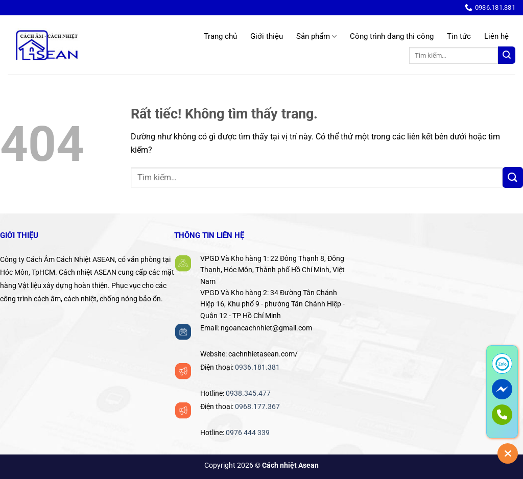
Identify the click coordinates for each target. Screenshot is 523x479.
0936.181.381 (257, 367)
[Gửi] (506, 55)
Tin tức (459, 36)
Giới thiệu (266, 36)
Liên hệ (496, 36)
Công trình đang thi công (392, 36)
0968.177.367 (257, 406)
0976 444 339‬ (248, 432)
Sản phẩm (316, 36)
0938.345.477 (248, 393)
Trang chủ (220, 36)
